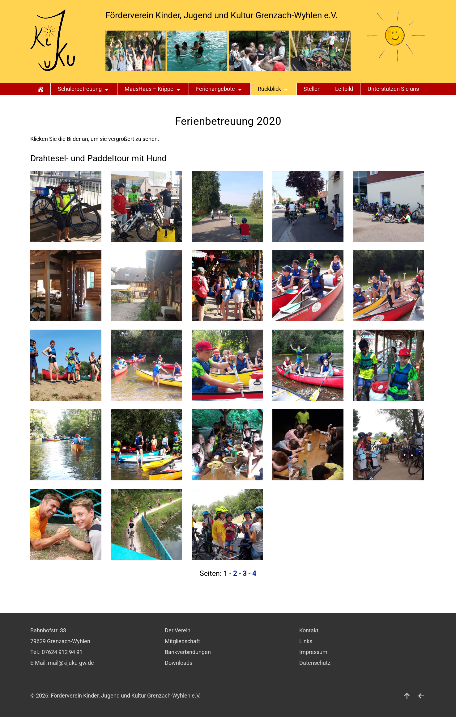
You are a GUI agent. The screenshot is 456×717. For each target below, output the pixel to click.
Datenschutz (314, 663)
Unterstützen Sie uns (393, 89)
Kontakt (308, 630)
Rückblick (269, 89)
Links (305, 641)
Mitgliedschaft (182, 641)
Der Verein (177, 630)
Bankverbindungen (188, 652)
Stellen (312, 89)
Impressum (313, 652)
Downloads (178, 663)
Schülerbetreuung (80, 89)
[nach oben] (407, 696)
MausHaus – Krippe (149, 89)
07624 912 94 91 (62, 652)
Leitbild (344, 89)
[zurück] (421, 696)
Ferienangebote (215, 89)
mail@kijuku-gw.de (71, 663)
